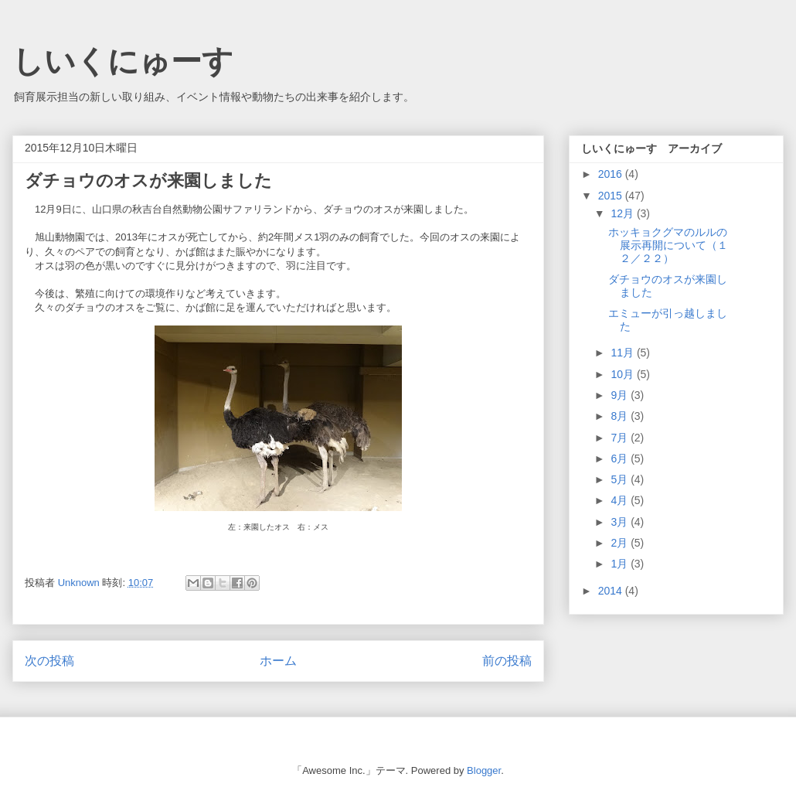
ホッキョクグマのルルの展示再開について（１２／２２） (668, 245)
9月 (621, 395)
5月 (621, 479)
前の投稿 (507, 660)
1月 (621, 563)
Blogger (484, 770)
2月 (621, 543)
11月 (623, 352)
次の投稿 (49, 660)
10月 (623, 374)
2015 (611, 195)
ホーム (278, 660)
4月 (621, 500)
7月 (621, 437)
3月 (621, 522)
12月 (623, 213)
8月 (621, 416)
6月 (621, 458)
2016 (611, 174)
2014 (611, 591)
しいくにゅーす (122, 61)
